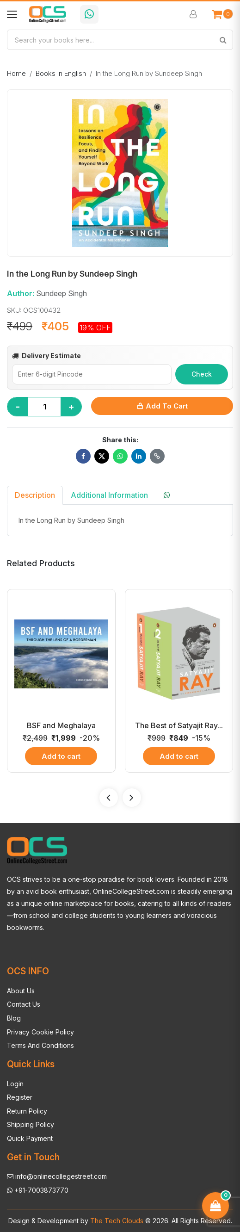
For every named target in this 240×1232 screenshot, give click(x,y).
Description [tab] (35, 495)
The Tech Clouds (115, 1221)
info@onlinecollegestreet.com (57, 1176)
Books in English (61, 73)
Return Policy (27, 1111)
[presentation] (108, 797)
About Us (21, 991)
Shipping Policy (30, 1124)
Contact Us (23, 1004)
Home (16, 73)
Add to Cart (162, 406)
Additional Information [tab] (109, 495)
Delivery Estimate (46, 355)
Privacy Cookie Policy (40, 1032)
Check (201, 374)
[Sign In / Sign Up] (194, 14)
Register (19, 1097)
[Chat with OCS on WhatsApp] (89, 14)
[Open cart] (222, 14)
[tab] (168, 495)
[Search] (223, 40)
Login (15, 1084)
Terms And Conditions (40, 1045)
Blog (14, 1018)
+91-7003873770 (37, 1190)
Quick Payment (30, 1138)
